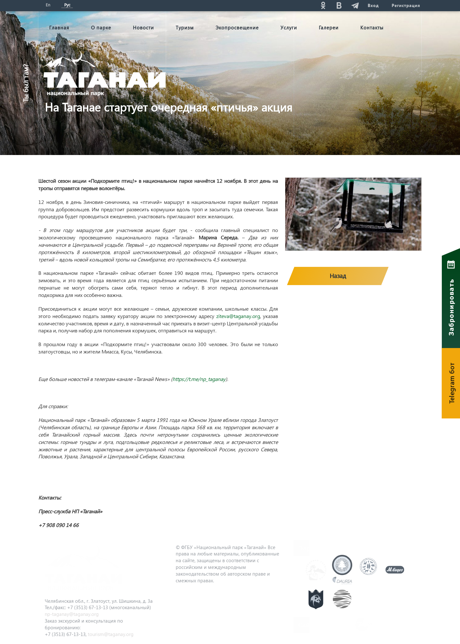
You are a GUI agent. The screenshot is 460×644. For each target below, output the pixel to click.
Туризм (185, 27)
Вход (373, 5)
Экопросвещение (237, 27)
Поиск (265, 5)
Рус (67, 4)
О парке (101, 27)
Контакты (372, 27)
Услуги (288, 27)
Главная (59, 27)
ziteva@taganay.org (238, 316)
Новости (143, 27)
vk (339, 5)
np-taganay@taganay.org (72, 614)
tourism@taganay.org (111, 634)
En (48, 4)
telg (355, 5)
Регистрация (406, 5)
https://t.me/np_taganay (199, 379)
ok (323, 5)
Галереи (329, 27)
